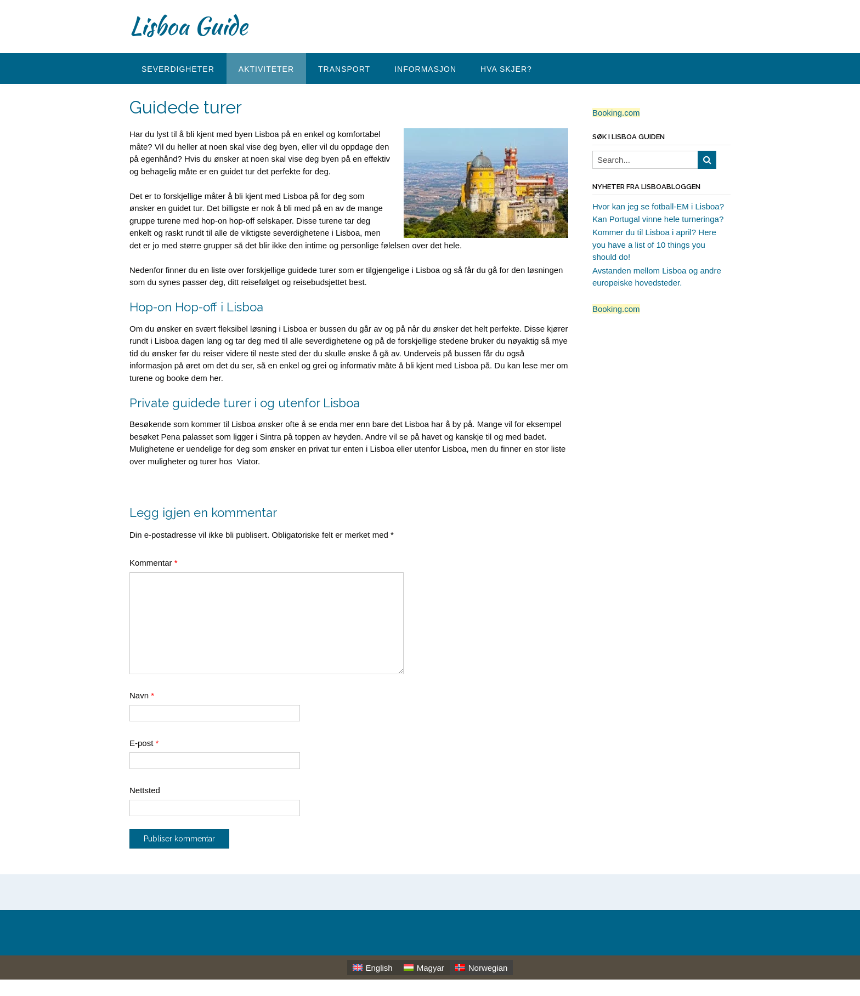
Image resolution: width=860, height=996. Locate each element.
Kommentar (153, 562)
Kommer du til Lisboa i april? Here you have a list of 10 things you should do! (654, 244)
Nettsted (144, 790)
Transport (344, 69)
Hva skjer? (506, 69)
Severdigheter (178, 69)
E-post (144, 743)
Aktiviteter (266, 69)
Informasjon (425, 69)
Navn (141, 695)
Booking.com (616, 112)
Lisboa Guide (188, 25)
